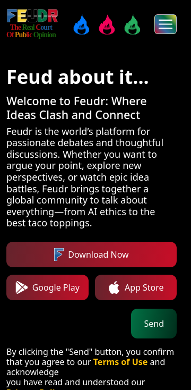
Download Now (91, 254)
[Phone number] (66, 323)
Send (154, 323)
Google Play (47, 287)
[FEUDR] (32, 16)
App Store (136, 287)
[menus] (165, 24)
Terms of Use (120, 362)
